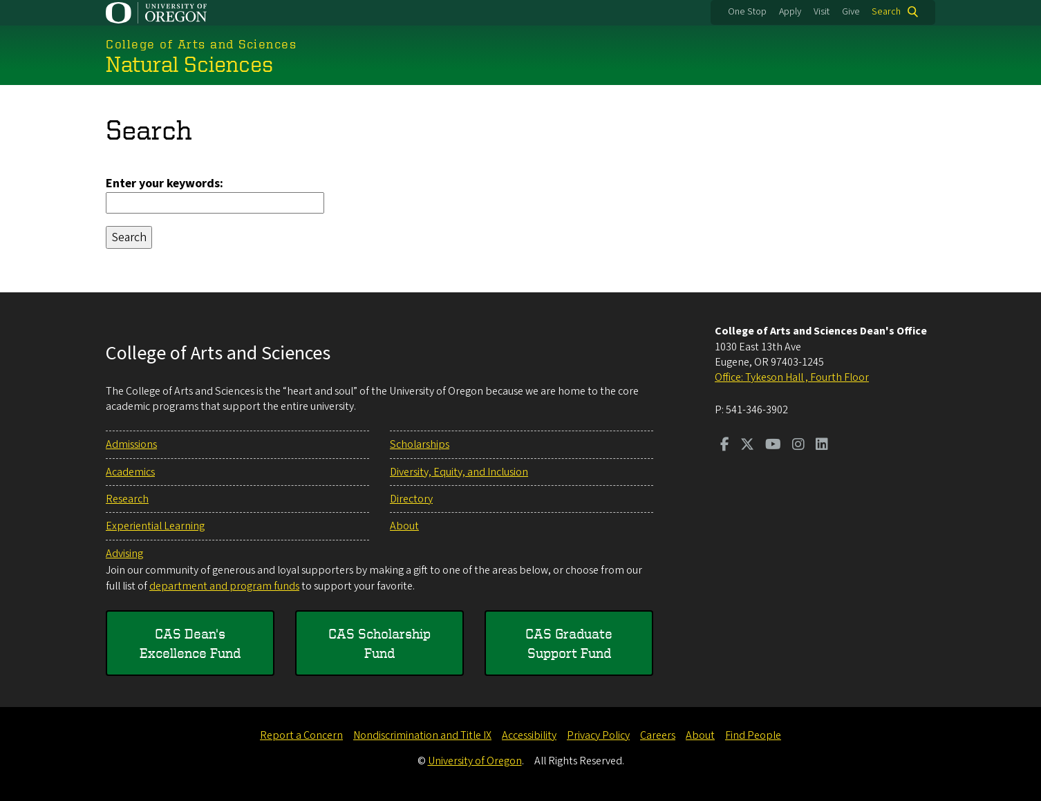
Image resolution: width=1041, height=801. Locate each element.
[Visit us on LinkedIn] (822, 445)
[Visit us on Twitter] (747, 445)
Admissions (131, 444)
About (404, 526)
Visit (821, 12)
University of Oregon (475, 761)
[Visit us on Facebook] (725, 445)
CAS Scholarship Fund (379, 643)
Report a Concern (301, 735)
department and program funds (224, 586)
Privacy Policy (598, 735)
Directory (411, 499)
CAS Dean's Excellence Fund (190, 643)
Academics (130, 472)
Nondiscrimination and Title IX (422, 735)
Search (886, 12)
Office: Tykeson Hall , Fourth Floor (792, 377)
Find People (753, 735)
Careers (657, 735)
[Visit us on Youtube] (773, 445)
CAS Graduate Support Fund (568, 643)
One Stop (747, 12)
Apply (790, 12)
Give (851, 12)
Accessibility (529, 735)
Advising (124, 553)
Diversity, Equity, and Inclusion (459, 472)
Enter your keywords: (164, 183)
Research (127, 499)
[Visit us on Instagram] (798, 445)
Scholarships (419, 444)
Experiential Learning (155, 526)
